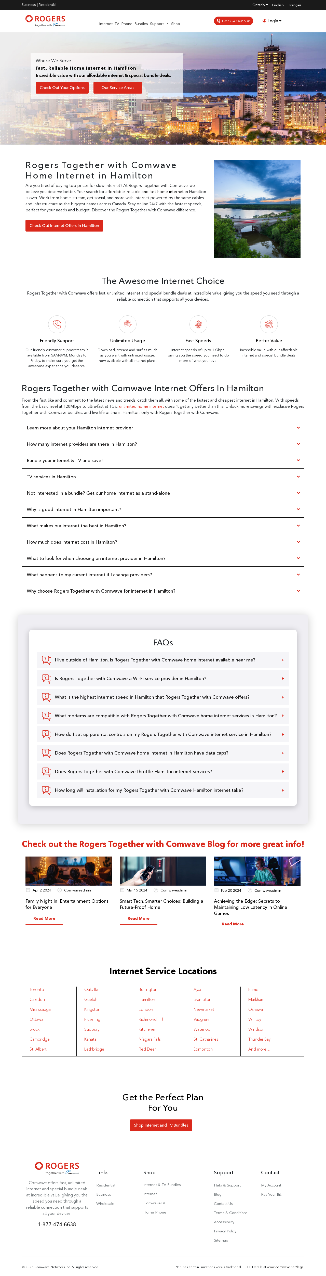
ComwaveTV (154, 1203)
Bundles (141, 23)
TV (117, 23)
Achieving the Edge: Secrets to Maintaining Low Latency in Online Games (250, 907)
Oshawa (255, 1009)
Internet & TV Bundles (162, 1184)
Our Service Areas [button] (117, 87)
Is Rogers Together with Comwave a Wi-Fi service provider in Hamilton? (130, 678)
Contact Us (223, 1203)
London (146, 1009)
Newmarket (204, 1009)
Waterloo (202, 1029)
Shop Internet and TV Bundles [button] (161, 1125)
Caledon (37, 999)
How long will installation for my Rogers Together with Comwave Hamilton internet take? (149, 790)
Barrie (253, 989)
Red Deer (147, 1049)
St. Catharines (206, 1039)
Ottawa (36, 1019)
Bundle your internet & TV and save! (65, 460)
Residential (47, 4)
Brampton (202, 999)
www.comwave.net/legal (285, 1267)
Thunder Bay (259, 1039)
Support (159, 23)
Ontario (260, 5)
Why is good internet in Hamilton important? (74, 509)
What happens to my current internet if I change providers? (89, 575)
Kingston (92, 1009)
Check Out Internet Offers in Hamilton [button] (64, 225)
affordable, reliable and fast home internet (144, 191)
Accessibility (224, 1221)
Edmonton (203, 1049)
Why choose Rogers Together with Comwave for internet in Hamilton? (101, 591)
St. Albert (38, 1049)
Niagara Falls (150, 1039)
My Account (271, 1185)
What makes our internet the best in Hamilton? (76, 526)
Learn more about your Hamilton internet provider (80, 428)
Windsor (256, 1029)
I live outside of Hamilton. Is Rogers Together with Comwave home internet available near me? (155, 660)
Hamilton (147, 999)
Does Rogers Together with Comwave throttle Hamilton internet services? (133, 771)
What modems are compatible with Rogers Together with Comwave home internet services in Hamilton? (166, 716)
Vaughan (201, 1019)
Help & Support (227, 1185)
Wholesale (105, 1203)
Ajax (197, 989)
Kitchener (147, 1029)
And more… (259, 1049)
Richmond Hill (151, 1019)
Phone (126, 23)
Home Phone (154, 1212)
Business (29, 4)
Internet (106, 23)
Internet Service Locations (163, 971)
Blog (218, 1194)
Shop (175, 23)
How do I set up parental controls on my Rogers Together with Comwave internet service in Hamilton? (163, 734)
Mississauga (40, 1009)
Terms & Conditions (231, 1212)
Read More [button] (44, 918)
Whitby (254, 1019)
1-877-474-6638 (233, 20)
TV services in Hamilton (51, 477)
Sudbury (91, 1029)
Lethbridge (94, 1049)
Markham (256, 999)
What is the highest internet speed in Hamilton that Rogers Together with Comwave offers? (152, 697)
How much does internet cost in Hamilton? (72, 542)
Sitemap (221, 1240)
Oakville (91, 989)
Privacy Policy (225, 1231)
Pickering (92, 1019)
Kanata (90, 1039)
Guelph (90, 999)
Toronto (37, 989)
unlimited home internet (141, 406)
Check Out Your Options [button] (62, 87)
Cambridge (40, 1039)
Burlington (148, 989)
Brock (34, 1029)
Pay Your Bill (271, 1194)
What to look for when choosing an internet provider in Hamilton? (96, 558)
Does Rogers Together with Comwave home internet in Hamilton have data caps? (141, 753)
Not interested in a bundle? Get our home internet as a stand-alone (98, 493)
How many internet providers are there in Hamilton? (82, 444)
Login (272, 20)
